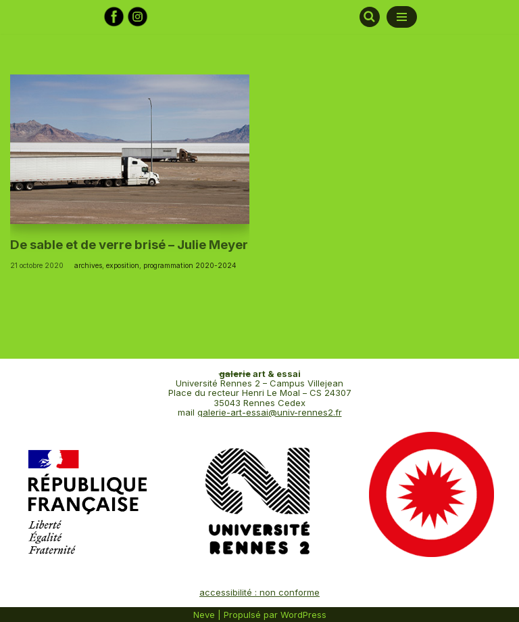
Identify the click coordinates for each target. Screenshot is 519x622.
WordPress (303, 614)
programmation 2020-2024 (190, 265)
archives (88, 265)
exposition (122, 265)
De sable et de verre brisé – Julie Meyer (129, 244)
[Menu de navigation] (402, 17)
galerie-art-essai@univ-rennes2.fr (269, 412)
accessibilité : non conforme (259, 592)
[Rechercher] (370, 17)
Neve (204, 614)
